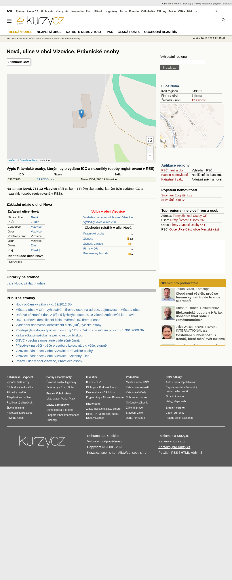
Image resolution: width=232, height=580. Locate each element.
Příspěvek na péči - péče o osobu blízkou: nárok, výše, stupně (61, 345)
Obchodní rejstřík (171, 3)
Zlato (89, 11)
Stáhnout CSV (18, 62)
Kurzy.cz (11, 38)
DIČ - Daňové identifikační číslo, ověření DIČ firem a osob (57, 320)
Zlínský (35, 250)
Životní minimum (16, 407)
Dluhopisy (92, 387)
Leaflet (11, 160)
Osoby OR (200, 215)
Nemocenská (54, 409)
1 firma (197, 95)
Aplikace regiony (175, 165)
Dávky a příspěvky (58, 404)
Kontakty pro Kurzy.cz (174, 447)
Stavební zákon (135, 412)
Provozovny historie (95, 253)
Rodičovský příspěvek (19, 402)
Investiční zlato (102, 408)
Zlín (33, 245)
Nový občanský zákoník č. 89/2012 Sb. (43, 304)
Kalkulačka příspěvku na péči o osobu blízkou (49, 335)
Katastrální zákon (173, 179)
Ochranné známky (136, 397)
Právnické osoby (93, 233)
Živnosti (88, 238)
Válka (181, 11)
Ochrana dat (96, 436)
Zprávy (20, 11)
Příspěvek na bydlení (19, 397)
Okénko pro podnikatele (179, 283)
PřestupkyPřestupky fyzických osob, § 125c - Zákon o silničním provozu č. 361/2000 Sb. (80, 330)
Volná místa (63, 393)
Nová (56, 38)
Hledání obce (20, 32)
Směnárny (52, 387)
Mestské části (210, 229)
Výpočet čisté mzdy (18, 382)
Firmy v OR (90, 248)
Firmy (177, 215)
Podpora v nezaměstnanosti (62, 415)
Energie (134, 11)
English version (175, 407)
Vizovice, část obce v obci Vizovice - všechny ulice (52, 356)
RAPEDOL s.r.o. (46, 179)
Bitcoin (98, 11)
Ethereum (118, 397)
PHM (98, 413)
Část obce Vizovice (40, 38)
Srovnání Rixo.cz (173, 200)
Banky (50, 377)
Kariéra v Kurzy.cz (171, 441)
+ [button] (149, 149)
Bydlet (217, 3)
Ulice (181, 229)
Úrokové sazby (55, 382)
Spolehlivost (188, 382)
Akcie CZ (32, 11)
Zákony (161, 11)
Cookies (113, 436)
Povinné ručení (15, 417)
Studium (227, 3)
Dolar (71, 387)
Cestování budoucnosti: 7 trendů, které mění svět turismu (200, 338)
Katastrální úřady (136, 392)
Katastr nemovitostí (174, 175)
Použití (163, 452)
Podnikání (132, 377)
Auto (168, 382)
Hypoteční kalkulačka (19, 412)
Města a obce (134, 382)
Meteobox (207, 3)
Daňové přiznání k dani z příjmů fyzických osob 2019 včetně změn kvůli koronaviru (76, 315)
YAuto (196, 3)
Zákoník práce (134, 407)
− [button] (149, 156)
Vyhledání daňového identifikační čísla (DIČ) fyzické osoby (58, 325)
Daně (129, 417)
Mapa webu (180, 401)
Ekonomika (92, 392)
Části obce (192, 229)
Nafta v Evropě (95, 417)
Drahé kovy (93, 403)
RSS (174, 452)
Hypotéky (112, 11)
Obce (173, 229)
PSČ (110, 32)
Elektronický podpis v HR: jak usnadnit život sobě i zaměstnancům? (199, 317)
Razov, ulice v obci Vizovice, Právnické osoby (48, 361)
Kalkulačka (148, 11)
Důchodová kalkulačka (20, 387)
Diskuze (192, 11)
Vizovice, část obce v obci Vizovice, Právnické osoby (54, 351)
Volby (169, 401)
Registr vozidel (174, 387)
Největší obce (49, 32)
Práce (172, 11)
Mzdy (111, 392)
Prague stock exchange (179, 417)
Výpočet (28, 377)
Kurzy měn (62, 11)
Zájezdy (187, 3)
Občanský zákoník (137, 402)
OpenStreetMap (28, 160)
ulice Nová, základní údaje (26, 283)
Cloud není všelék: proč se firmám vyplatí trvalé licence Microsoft (198, 298)
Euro (63, 387)
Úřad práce (52, 398)
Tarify (123, 11)
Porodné (68, 409)
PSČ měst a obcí (172, 170)
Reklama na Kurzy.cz (174, 436)
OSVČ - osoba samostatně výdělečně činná (47, 340)
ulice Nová (170, 86)
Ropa (89, 413)
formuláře (139, 417)
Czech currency (175, 412)
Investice (91, 377)
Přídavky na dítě (16, 392)
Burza (89, 382)
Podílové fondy (107, 387)
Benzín (106, 413)
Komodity (77, 11)
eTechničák (181, 391)
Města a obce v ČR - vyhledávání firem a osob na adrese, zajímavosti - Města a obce (77, 309)
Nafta (115, 413)
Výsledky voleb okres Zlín (99, 222)
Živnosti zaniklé (93, 243)
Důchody (51, 420)
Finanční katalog (175, 396)
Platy (72, 398)
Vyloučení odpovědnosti (104, 441)
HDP (104, 392)
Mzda (64, 398)
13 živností (199, 100)
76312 (35, 222)
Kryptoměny (93, 397)
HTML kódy (189, 452)
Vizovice (36, 226)
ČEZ (98, 382)
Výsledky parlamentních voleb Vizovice (108, 217)
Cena (176, 382)
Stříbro (116, 408)
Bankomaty (64, 377)
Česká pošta (129, 32)
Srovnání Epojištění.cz (176, 195)
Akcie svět (46, 11)
